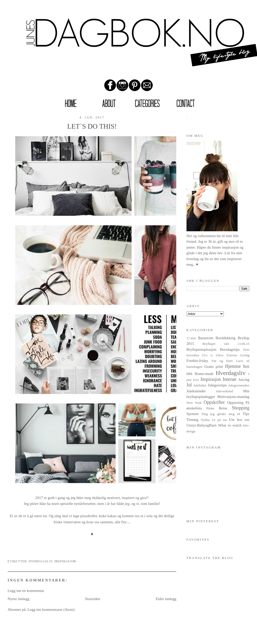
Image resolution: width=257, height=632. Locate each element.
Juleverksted (224, 391)
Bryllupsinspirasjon (201, 349)
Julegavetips (217, 385)
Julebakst (200, 385)
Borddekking (226, 338)
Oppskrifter (214, 402)
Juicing (243, 380)
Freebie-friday (197, 361)
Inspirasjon (65, 561)
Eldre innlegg (166, 599)
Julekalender (196, 391)
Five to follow (213, 355)
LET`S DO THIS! (92, 126)
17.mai (191, 338)
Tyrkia (205, 420)
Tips (246, 414)
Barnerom (205, 338)
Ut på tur (219, 420)
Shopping (241, 407)
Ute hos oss (239, 420)
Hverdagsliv (40, 561)
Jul (189, 384)
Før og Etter (222, 361)
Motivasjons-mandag (233, 397)
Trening (192, 420)
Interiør (230, 379)
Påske (210, 408)
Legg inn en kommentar (26, 591)
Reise (223, 408)
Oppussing (235, 402)
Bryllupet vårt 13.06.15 (226, 344)
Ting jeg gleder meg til (220, 414)
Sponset (192, 414)
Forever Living (238, 355)
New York (194, 403)
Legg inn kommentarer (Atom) (51, 609)
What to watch (230, 425)
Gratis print (213, 366)
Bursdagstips (230, 349)
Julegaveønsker (238, 385)
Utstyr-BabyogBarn (201, 425)
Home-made (204, 374)
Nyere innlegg (18, 599)
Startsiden (92, 599)
